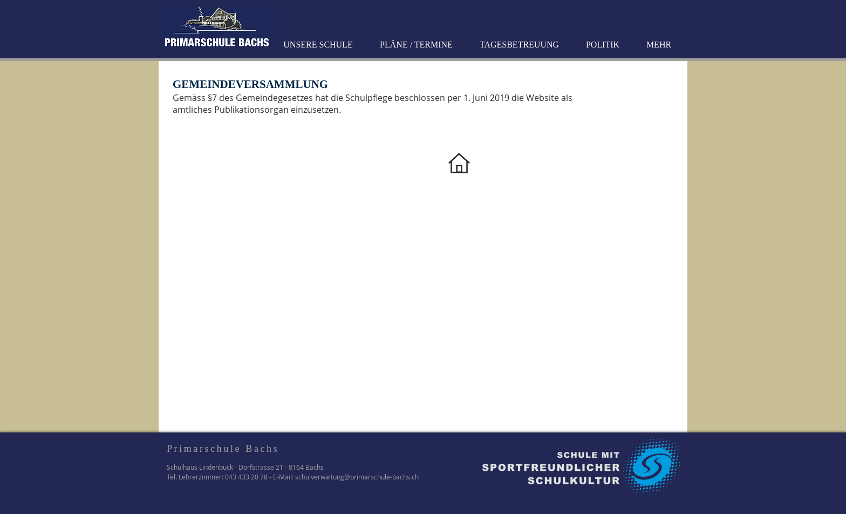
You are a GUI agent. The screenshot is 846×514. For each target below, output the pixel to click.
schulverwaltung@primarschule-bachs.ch (357, 476)
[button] (319, 44)
